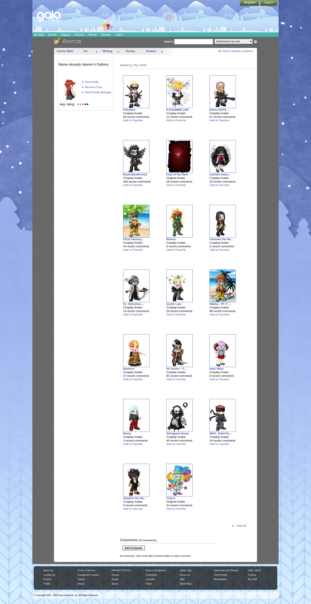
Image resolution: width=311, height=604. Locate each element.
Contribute (151, 575)
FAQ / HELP (254, 570)
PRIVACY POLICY (121, 570)
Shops (66, 35)
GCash (52, 34)
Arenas (115, 575)
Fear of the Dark (177, 174)
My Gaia (38, 34)
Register (250, 3)
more (96, 51)
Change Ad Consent (88, 575)
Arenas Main (65, 51)
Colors (170, 498)
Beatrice (129, 368)
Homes (130, 51)
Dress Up (185, 575)
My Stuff (223, 51)
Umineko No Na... (221, 239)
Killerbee (129, 109)
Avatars (151, 51)
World (92, 34)
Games (106, 34)
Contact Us (49, 575)
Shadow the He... (134, 498)
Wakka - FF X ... (219, 304)
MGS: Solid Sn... (220, 433)
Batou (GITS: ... (219, 109)
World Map (185, 583)
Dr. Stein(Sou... (133, 304)
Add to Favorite (133, 120)
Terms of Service (86, 570)
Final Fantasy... (133, 239)
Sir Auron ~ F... (176, 368)
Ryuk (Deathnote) (135, 174)
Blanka (171, 239)
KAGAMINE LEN (177, 109)
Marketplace (220, 579)
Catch (119, 34)
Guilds (115, 579)
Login (268, 3)
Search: (169, 41)
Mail (182, 579)
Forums (79, 34)
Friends (47, 579)
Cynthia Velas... (220, 174)
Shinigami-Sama (177, 433)
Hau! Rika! (216, 368)
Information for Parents (226, 570)
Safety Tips (186, 570)
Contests (235, 51)
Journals (150, 579)
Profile (46, 583)
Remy (127, 433)
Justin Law (173, 304)
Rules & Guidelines (156, 570)
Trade (149, 583)
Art (86, 51)
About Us (48, 570)
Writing (107, 51)
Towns (115, 583)
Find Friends (220, 575)
